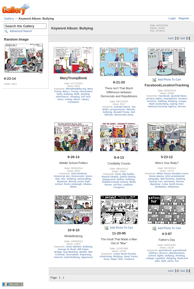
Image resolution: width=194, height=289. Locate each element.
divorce (163, 253)
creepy (182, 101)
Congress (118, 187)
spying (173, 104)
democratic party (123, 114)
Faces (134, 256)
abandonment (176, 253)
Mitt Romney (167, 178)
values (85, 99)
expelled (160, 258)
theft (76, 94)
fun (177, 261)
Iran (160, 181)
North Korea (176, 184)
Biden (73, 186)
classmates (86, 91)
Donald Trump (121, 112)
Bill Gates (83, 249)
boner (89, 176)
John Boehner (79, 173)
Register (184, 18)
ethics (76, 99)
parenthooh (165, 250)
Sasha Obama (128, 176)
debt (163, 261)
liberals (131, 109)
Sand (127, 256)
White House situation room (172, 173)
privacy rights (154, 98)
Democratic (77, 176)
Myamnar (62, 181)
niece (60, 99)
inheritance (62, 96)
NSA (181, 104)
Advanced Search (21, 31)
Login (172, 18)
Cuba (165, 184)
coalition (128, 184)
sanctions (169, 181)
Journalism (72, 254)
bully (59, 94)
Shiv (120, 259)
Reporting (85, 254)
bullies (120, 179)
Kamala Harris (122, 106)
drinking (180, 255)
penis (171, 261)
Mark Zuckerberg (159, 104)
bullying (68, 94)
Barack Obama (110, 176)
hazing (153, 181)
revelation (73, 102)
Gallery (9, 18)
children (153, 253)
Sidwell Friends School (115, 182)
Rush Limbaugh (73, 184)
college (150, 258)
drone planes (156, 176)
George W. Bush (67, 249)
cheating (75, 96)
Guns (107, 259)
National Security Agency (162, 106)
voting (68, 99)
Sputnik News (178, 96)
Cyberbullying (72, 257)
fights (160, 255)
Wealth (83, 252)
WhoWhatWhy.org (76, 88)
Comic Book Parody (124, 253)
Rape (114, 259)
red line (117, 184)
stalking (162, 101)
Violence (129, 259)
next (171, 38)
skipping (171, 258)
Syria (118, 174)
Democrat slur (62, 176)
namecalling (84, 178)
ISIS (57, 178)
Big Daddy (128, 174)
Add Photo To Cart (169, 79)
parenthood (179, 250)
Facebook (163, 96)
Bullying (88, 246)
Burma (72, 181)
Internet (58, 257)
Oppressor (87, 257)
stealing (85, 94)
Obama (87, 184)
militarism (173, 186)
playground (109, 179)
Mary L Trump (70, 91)
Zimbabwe (160, 186)
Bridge (58, 252)
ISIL (63, 178)
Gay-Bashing (70, 252)
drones (182, 106)
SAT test (85, 96)
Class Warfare (74, 246)
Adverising (105, 256)
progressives (117, 109)
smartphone (170, 98)
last (183, 38)
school (152, 255)
